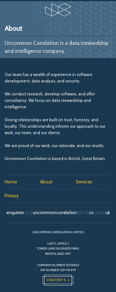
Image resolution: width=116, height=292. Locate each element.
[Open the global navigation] (58, 280)
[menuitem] (22, 182)
